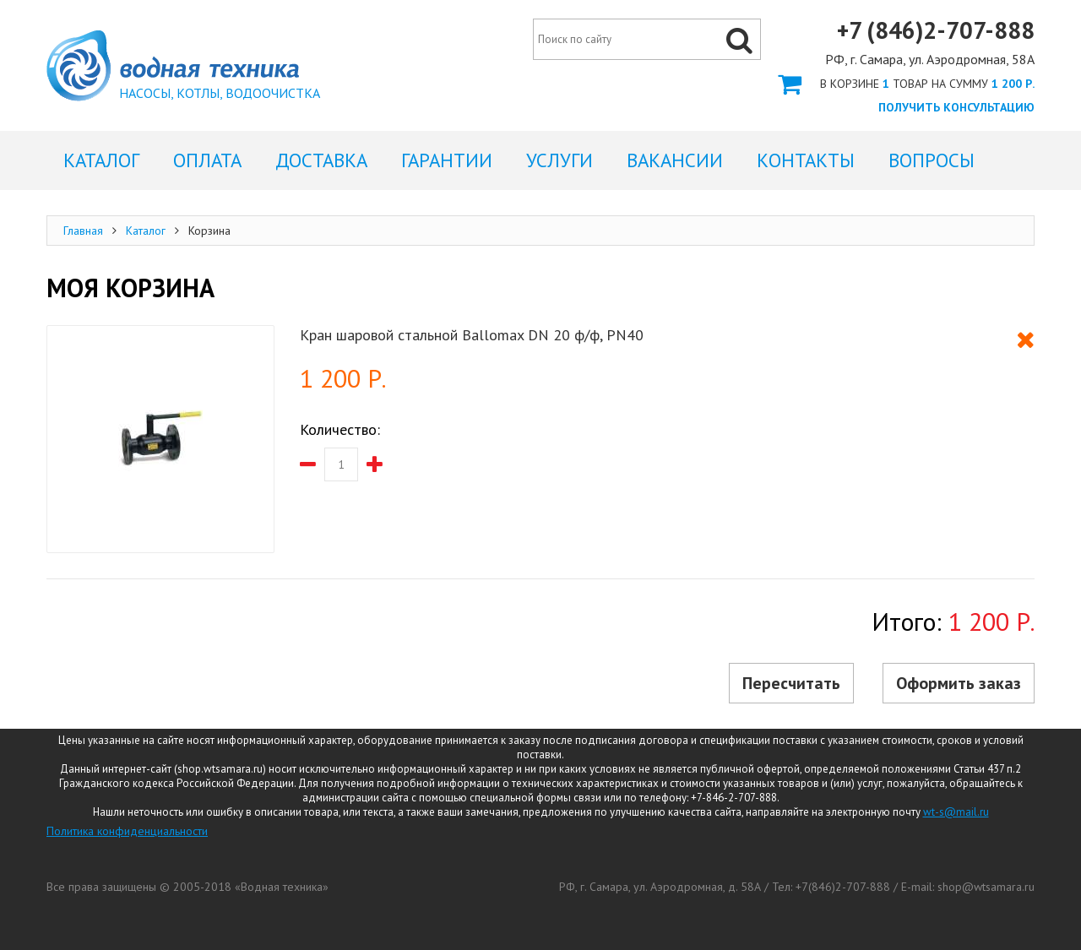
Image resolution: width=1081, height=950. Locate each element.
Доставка (321, 160)
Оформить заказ (906, 83)
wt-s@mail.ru (956, 812)
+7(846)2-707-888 (843, 886)
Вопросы (931, 160)
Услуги (559, 160)
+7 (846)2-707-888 (936, 30)
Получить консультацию (956, 107)
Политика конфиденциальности (127, 831)
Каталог (146, 230)
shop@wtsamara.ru (986, 886)
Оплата (207, 160)
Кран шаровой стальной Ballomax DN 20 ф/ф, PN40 (472, 335)
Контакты (806, 160)
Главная (83, 230)
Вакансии (675, 160)
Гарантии (446, 160)
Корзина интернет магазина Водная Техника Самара (172, 65)
